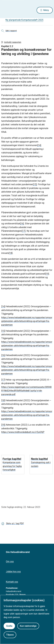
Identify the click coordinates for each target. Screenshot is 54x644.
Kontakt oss (12, 581)
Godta (9, 626)
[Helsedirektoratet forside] (4, 10)
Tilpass (10, 634)
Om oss (10, 561)
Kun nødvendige (28, 626)
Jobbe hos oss (13, 571)
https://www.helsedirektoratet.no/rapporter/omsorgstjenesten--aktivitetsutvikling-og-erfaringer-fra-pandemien (26, 321)
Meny (46, 10)
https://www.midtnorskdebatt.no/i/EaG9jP (22, 432)
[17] (23, 231)
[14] (39, 145)
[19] (47, 273)
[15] (35, 184)
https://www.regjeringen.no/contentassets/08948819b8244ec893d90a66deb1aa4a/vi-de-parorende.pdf (26, 391)
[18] (11, 253)
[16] (22, 223)
